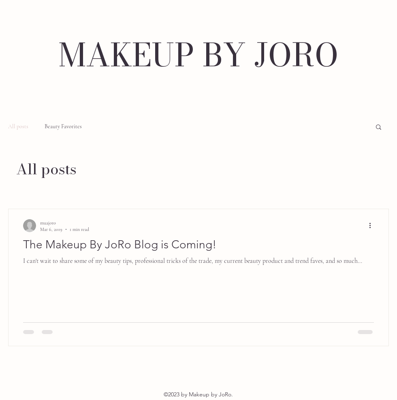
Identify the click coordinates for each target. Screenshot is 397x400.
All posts (18, 126)
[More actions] (373, 226)
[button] (378, 127)
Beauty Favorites (63, 126)
